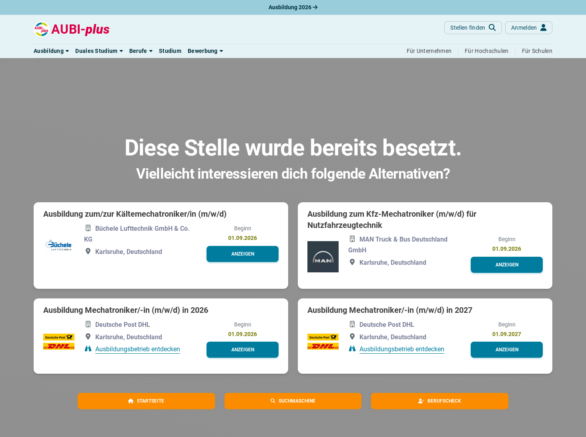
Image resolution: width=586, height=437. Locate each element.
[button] (51, 51)
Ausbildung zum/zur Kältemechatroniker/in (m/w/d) (135, 214)
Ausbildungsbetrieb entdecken (137, 349)
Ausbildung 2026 (293, 7)
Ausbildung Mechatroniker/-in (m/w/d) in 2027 (389, 310)
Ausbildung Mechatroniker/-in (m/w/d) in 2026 (125, 310)
